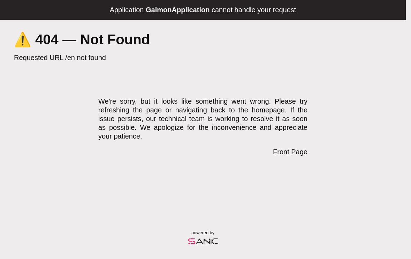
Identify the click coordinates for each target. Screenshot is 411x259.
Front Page (290, 152)
